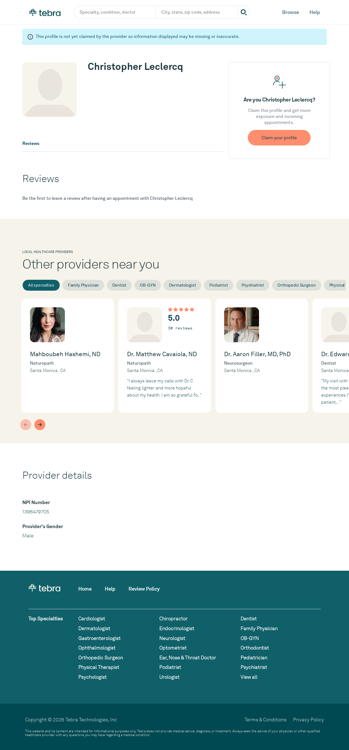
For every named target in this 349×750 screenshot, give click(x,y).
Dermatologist (182, 285)
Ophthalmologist (96, 648)
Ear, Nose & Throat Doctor (187, 657)
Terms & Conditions (266, 719)
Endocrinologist (176, 628)
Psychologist (92, 677)
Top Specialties (45, 618)
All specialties (41, 285)
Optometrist (172, 648)
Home (85, 589)
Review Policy (144, 589)
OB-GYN (147, 285)
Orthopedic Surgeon (296, 285)
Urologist (169, 677)
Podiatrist (218, 285)
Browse (290, 12)
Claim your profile (279, 137)
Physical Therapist (98, 667)
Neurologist (172, 638)
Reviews (30, 143)
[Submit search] (243, 12)
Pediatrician (253, 657)
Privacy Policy (308, 719)
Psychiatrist (253, 285)
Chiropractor (173, 618)
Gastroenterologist (99, 638)
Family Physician (83, 285)
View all (248, 677)
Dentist (119, 285)
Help (314, 12)
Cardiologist (91, 618)
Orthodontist (254, 648)
